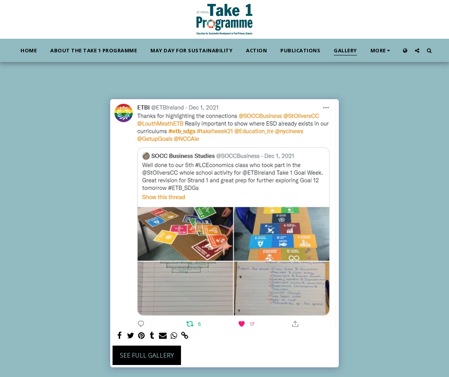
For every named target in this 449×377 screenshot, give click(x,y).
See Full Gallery (147, 355)
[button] (417, 50)
